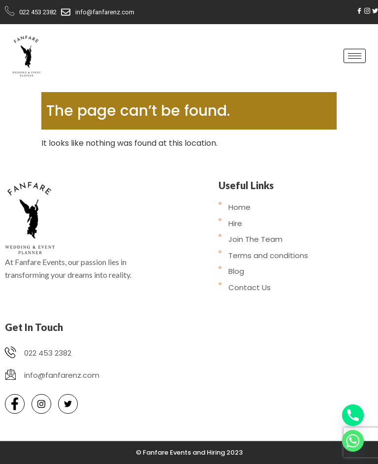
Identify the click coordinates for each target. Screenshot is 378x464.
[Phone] (353, 415)
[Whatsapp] (353, 441)
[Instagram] (367, 11)
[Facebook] (359, 11)
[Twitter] (375, 11)
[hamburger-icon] (355, 56)
